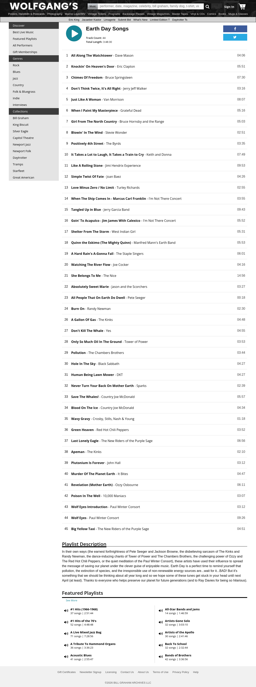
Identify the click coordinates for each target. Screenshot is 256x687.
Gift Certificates (66, 672)
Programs (114, 13)
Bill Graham (21, 118)
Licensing (111, 672)
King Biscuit (21, 125)
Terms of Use (161, 672)
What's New (140, 19)
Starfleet (18, 171)
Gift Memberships (25, 52)
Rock (16, 65)
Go (207, 6)
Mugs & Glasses (238, 13)
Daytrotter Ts (179, 19)
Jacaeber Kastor (91, 19)
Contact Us (127, 672)
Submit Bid (124, 19)
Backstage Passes (134, 13)
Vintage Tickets (97, 13)
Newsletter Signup (90, 672)
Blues (16, 72)
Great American (23, 177)
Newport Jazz (22, 144)
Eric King (74, 19)
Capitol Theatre (23, 138)
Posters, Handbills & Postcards (26, 13)
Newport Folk (22, 151)
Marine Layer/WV (75, 13)
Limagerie (110, 19)
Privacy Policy (180, 672)
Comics (211, 13)
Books (222, 13)
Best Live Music (23, 32)
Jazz (15, 78)
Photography (54, 13)
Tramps (18, 164)
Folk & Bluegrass (24, 91)
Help (195, 672)
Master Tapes (180, 13)
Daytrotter (20, 158)
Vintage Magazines (158, 13)
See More (71, 600)
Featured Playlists (25, 39)
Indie (16, 98)
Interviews (20, 105)
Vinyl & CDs (197, 13)
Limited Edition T (160, 19)
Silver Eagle (20, 131)
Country (18, 85)
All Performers (22, 45)
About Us (143, 672)
